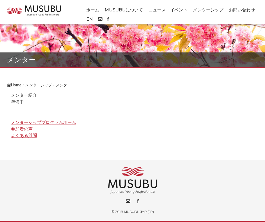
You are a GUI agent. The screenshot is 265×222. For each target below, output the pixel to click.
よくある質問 (24, 135)
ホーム (92, 9)
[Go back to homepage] (34, 10)
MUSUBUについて (124, 9)
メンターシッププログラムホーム (43, 122)
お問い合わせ (242, 9)
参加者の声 (22, 129)
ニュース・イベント (168, 9)
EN (89, 19)
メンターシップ (208, 9)
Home (14, 85)
